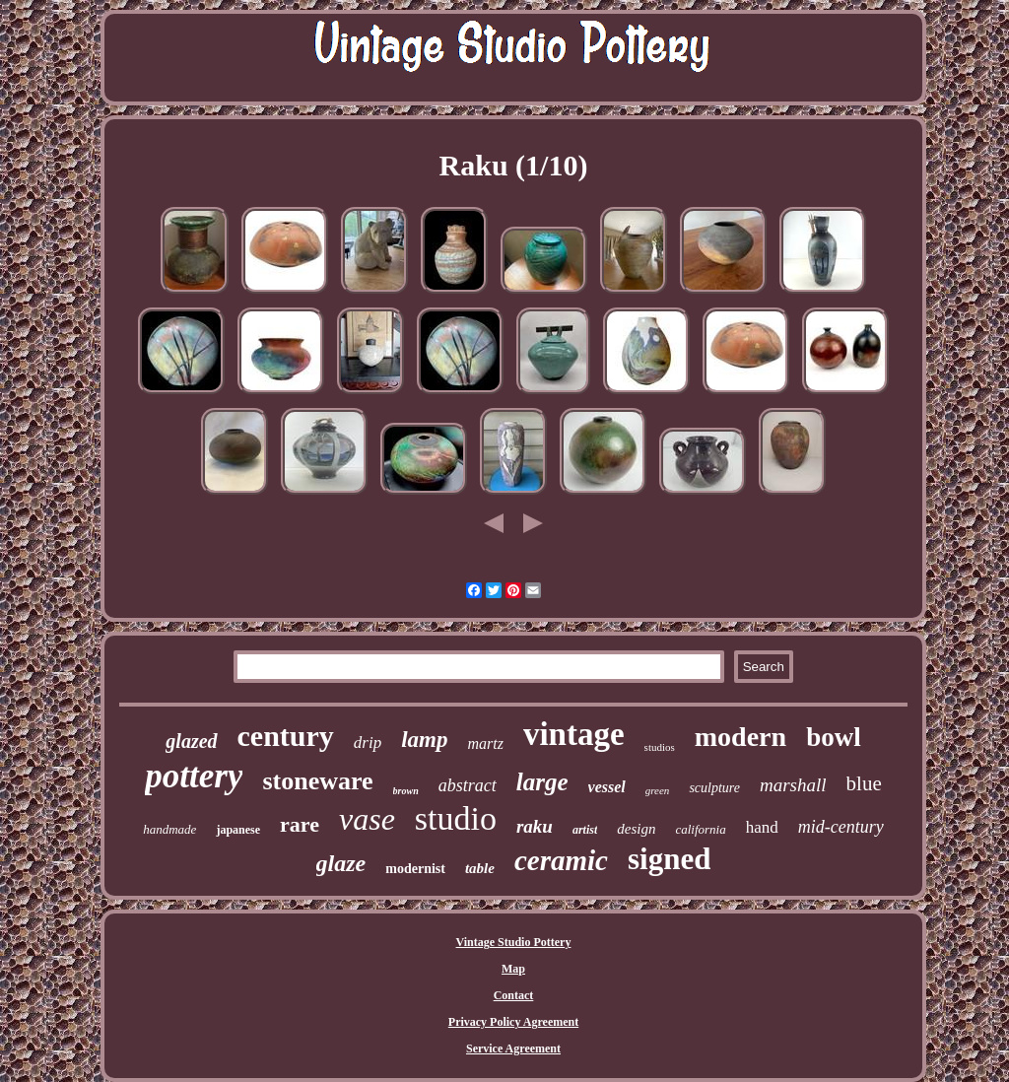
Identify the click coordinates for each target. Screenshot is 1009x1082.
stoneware (317, 781)
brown (406, 790)
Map (513, 969)
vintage (574, 734)
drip (367, 742)
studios (659, 747)
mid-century (841, 827)
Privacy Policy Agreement (513, 1022)
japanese (238, 830)
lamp (424, 739)
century (285, 735)
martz (485, 743)
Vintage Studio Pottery (514, 942)
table (480, 868)
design (636, 829)
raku (534, 826)
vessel (607, 786)
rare (299, 824)
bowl (833, 737)
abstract (467, 785)
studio (456, 818)
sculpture (714, 787)
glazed (191, 741)
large (542, 782)
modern (740, 736)
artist (584, 830)
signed (669, 859)
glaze (341, 863)
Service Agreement (513, 1048)
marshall (793, 785)
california (700, 829)
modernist (415, 868)
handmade (169, 829)
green (657, 790)
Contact (514, 995)
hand (762, 827)
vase (367, 819)
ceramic (561, 860)
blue (864, 783)
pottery (193, 776)
